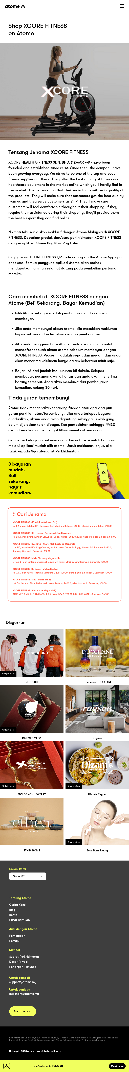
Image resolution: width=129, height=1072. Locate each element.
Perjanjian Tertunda (22, 966)
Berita (13, 915)
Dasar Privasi (18, 961)
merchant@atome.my (24, 993)
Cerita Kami (17, 904)
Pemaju (14, 940)
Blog (12, 909)
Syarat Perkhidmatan (24, 956)
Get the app (22, 1011)
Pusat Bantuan (19, 920)
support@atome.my (22, 982)
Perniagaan (17, 935)
